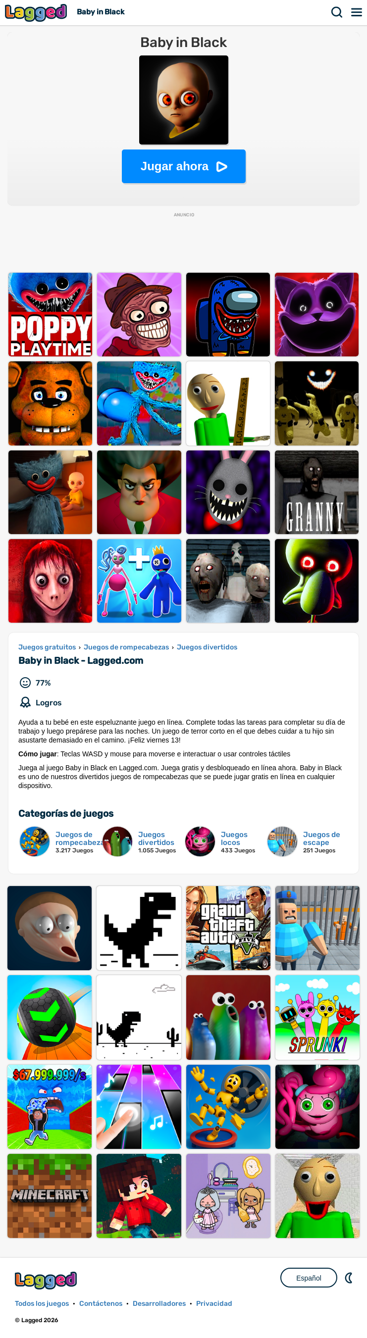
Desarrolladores (159, 1303)
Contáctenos (100, 1303)
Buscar (337, 12)
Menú (357, 12)
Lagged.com (47, 1280)
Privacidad (214, 1303)
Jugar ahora (175, 166)
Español (308, 1278)
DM (350, 1278)
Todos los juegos (42, 1303)
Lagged (37, 12)
